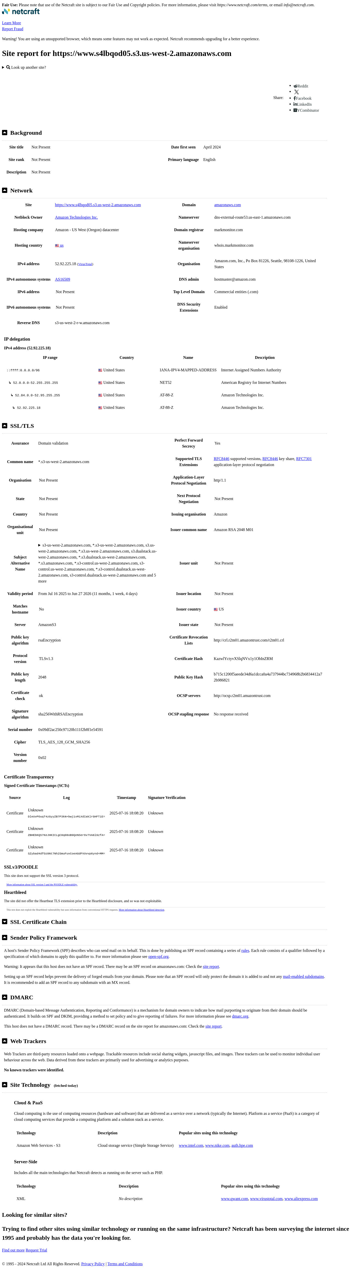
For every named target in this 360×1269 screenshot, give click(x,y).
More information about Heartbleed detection (141, 909)
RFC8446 (221, 459)
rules (245, 950)
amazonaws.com (227, 205)
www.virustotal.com (266, 1199)
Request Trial (36, 1250)
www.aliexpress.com (301, 1199)
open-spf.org (158, 956)
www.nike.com (217, 1145)
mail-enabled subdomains (303, 976)
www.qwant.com (234, 1199)
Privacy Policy (93, 1264)
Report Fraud (12, 29)
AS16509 (62, 279)
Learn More (11, 23)
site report (211, 966)
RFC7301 (304, 459)
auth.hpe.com (242, 1145)
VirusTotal (85, 264)
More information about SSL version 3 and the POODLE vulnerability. (42, 884)
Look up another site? (26, 67)
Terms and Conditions (125, 1264)
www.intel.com (191, 1145)
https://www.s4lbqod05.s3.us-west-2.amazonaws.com (98, 205)
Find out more (13, 1250)
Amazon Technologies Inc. (76, 217)
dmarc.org (240, 1016)
